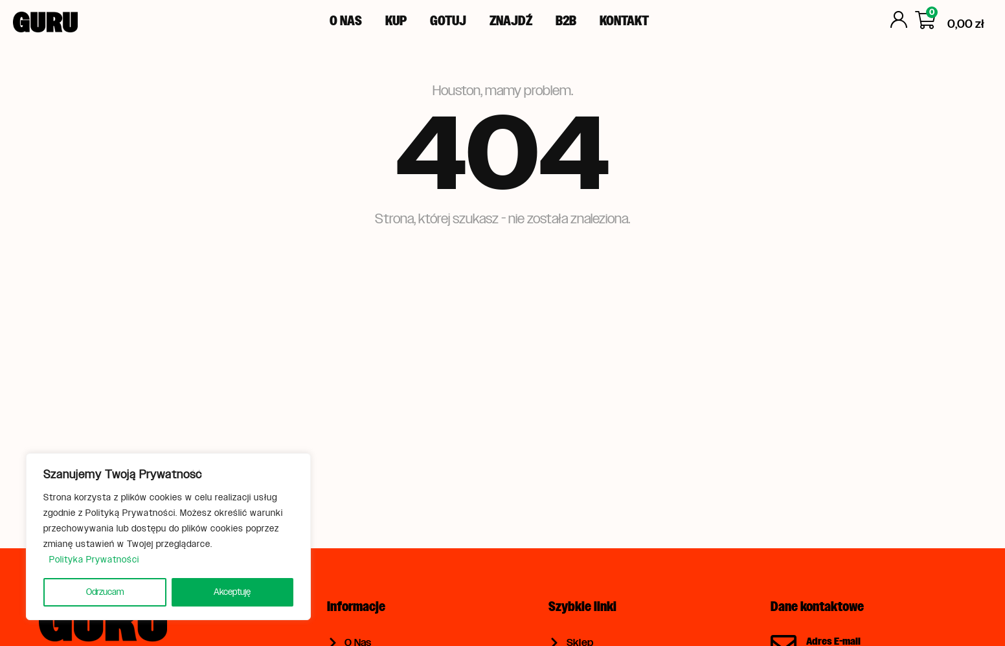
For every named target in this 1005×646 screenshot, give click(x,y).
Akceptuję (232, 592)
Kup (396, 21)
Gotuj (448, 21)
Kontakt (624, 21)
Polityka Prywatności (94, 559)
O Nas (346, 21)
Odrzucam (105, 592)
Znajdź (511, 21)
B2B (566, 21)
